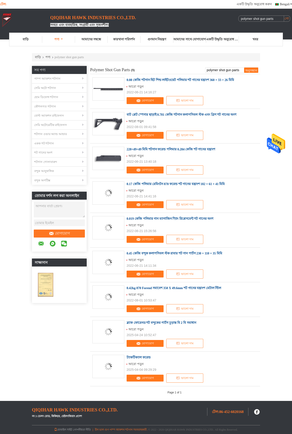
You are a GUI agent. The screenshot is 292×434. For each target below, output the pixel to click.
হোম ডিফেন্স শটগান (46, 97)
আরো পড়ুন (135, 86)
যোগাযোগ (59, 233)
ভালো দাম (184, 100)
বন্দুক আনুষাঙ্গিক (44, 171)
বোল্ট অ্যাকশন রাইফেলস (49, 115)
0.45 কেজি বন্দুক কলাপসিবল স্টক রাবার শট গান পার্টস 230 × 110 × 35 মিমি (174, 253)
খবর (255, 39)
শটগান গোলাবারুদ (45, 162)
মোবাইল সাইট (63, 429)
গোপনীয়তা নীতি (82, 429)
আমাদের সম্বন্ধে (91, 39)
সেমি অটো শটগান (45, 88)
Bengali (286, 4)
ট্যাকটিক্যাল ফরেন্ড (139, 357)
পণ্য (58, 39)
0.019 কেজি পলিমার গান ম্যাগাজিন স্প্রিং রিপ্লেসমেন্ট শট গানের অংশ (170, 218)
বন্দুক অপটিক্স (42, 180)
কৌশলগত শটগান (45, 106)
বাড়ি (26, 39)
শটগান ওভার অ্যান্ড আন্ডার (50, 134)
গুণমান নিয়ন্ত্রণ (157, 39)
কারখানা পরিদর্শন (124, 39)
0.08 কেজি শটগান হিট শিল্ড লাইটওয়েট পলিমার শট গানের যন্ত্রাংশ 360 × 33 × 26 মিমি (180, 80)
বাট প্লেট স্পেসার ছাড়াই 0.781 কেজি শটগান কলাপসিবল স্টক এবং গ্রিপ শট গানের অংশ (181, 114)
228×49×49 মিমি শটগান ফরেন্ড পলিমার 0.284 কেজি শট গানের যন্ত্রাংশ (171, 149)
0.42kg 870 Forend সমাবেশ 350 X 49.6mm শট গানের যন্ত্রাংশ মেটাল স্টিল (174, 288)
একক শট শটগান (44, 143)
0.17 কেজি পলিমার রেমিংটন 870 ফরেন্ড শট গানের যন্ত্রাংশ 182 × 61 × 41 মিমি (176, 184)
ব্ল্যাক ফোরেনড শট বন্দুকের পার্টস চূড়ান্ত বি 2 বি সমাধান (161, 322)
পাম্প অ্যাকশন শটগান (47, 78)
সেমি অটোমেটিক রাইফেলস (50, 125)
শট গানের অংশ (43, 152)
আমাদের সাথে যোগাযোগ (189, 39)
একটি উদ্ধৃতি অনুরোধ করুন (254, 4)
